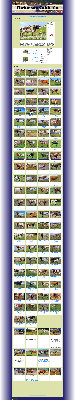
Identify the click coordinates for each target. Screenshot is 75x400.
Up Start (43, 105)
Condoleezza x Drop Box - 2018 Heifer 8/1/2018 (31, 324)
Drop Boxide (19, 95)
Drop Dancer (56, 86)
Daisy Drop (31, 95)
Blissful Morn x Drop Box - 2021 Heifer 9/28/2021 (31, 289)
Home (21, 13)
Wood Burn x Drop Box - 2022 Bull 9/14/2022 (44, 265)
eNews (45, 13)
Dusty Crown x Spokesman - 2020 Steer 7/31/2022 (31, 277)
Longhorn (33, 13)
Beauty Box (44, 86)
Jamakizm (35, 57)
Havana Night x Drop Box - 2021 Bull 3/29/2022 (55, 277)
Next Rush (19, 105)
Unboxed (19, 86)
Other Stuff (49, 13)
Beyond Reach (55, 95)
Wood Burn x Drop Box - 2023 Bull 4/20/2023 (56, 253)
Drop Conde (31, 115)
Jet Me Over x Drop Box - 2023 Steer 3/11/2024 (44, 208)
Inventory (24, 13)
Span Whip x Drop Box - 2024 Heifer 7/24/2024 (19, 196)
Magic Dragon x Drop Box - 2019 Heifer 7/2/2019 (43, 312)
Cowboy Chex (36, 50)
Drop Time (31, 86)
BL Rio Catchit (36, 53)
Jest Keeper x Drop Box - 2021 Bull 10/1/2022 (19, 265)
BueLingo (37, 13)
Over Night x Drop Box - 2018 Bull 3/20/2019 (19, 324)
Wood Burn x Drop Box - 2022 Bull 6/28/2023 (44, 241)
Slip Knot (31, 105)
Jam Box (19, 115)
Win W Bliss (35, 61)
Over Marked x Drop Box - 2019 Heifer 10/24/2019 (19, 312)
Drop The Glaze (55, 105)
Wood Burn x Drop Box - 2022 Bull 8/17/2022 (56, 265)
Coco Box (43, 95)
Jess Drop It (19, 76)
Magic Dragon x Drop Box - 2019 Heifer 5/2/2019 (55, 312)
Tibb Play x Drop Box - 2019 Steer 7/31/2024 (55, 184)
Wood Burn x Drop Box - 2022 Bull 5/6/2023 (31, 253)
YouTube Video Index (42, 16)
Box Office (56, 76)
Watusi (41, 13)
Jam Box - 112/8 (31, 76)
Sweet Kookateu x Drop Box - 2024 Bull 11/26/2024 (56, 172)
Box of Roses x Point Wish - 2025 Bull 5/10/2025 (31, 149)
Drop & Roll (43, 76)
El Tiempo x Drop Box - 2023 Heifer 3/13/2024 (19, 208)
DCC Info (28, 13)
